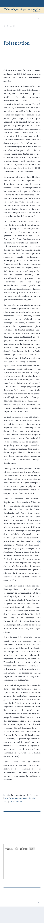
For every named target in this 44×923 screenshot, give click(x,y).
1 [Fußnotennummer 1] (4, 795)
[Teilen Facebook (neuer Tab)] (4, 26)
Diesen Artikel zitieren (21, 30)
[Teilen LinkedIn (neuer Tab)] (10, 26)
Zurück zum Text (16, 801)
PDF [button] (21, 33)
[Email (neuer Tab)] (14, 26)
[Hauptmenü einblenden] (3, 4)
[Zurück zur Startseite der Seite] (22, 10)
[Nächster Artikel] (38, 18)
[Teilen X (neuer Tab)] (7, 26)
